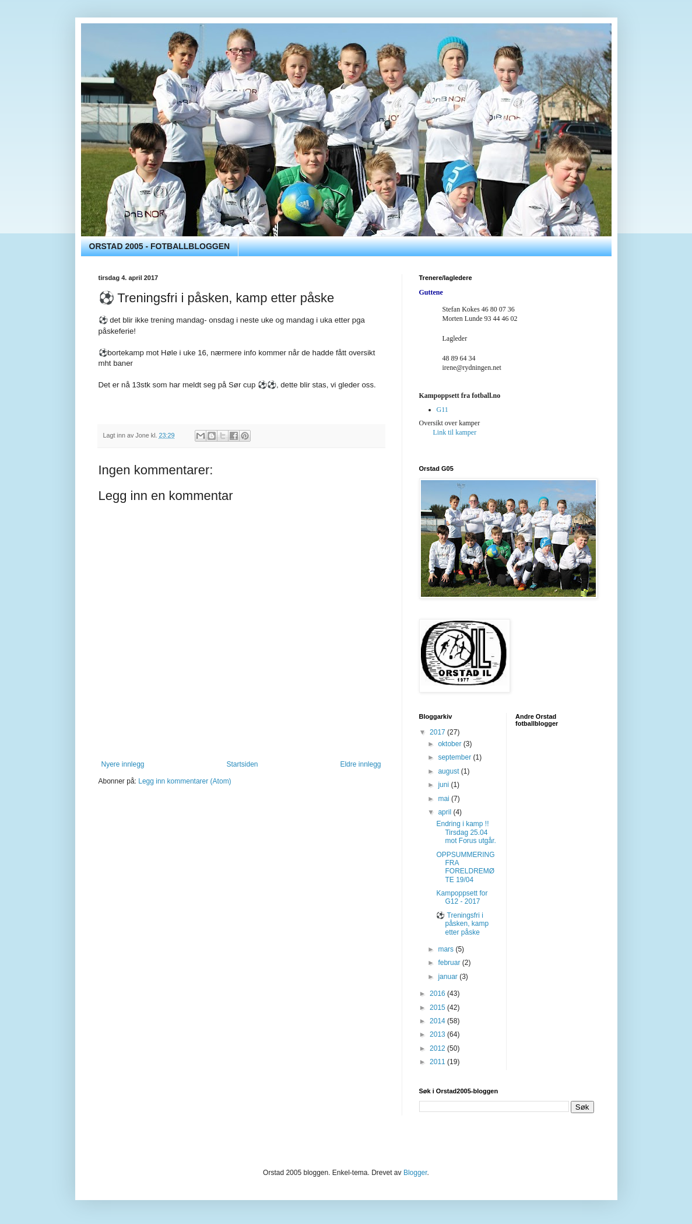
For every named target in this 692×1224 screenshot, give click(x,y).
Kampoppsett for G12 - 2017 (461, 897)
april (445, 812)
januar (448, 977)
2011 (438, 1062)
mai (444, 799)
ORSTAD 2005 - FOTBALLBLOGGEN (159, 246)
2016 (438, 993)
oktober (450, 744)
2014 (438, 1021)
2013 (438, 1034)
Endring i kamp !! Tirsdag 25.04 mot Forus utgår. (466, 832)
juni (444, 785)
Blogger (415, 1173)
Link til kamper (455, 432)
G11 (442, 409)
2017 (438, 732)
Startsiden (242, 764)
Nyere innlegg (123, 764)
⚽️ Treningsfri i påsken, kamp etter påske (462, 923)
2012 (438, 1048)
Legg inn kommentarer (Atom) (184, 781)
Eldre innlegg (360, 764)
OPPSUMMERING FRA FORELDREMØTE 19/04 (465, 867)
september (455, 757)
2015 (438, 1007)
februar (450, 963)
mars (446, 949)
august (449, 771)
